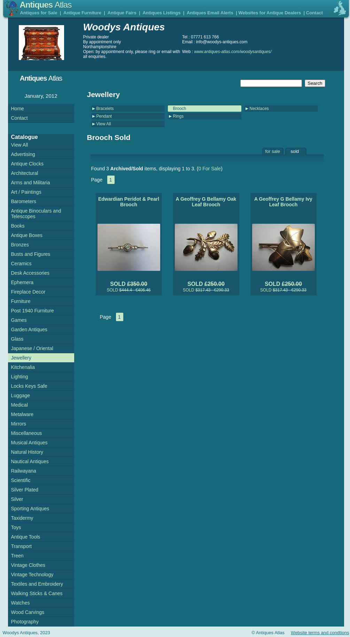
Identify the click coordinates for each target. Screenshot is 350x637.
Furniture (21, 301)
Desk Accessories (30, 273)
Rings (178, 116)
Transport (21, 546)
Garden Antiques (29, 329)
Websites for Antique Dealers (269, 12)
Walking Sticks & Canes (37, 593)
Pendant (104, 116)
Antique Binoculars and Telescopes (36, 213)
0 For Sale (210, 168)
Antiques (46, 4)
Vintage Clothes (28, 565)
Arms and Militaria (30, 182)
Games (19, 320)
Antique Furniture (82, 12)
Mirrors (18, 424)
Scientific (21, 480)
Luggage (20, 395)
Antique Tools (25, 537)
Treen (17, 555)
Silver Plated (25, 489)
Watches (20, 603)
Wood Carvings (27, 612)
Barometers (23, 201)
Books (18, 226)
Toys (16, 527)
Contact (314, 12)
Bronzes (20, 244)
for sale (272, 151)
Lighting (19, 376)
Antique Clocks (27, 163)
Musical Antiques (29, 442)
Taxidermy (22, 518)
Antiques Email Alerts (210, 12)
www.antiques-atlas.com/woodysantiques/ (232, 51)
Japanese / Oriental (32, 348)
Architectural (24, 173)
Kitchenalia (23, 367)
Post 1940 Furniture (32, 310)
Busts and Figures (30, 254)
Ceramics (21, 263)
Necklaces (259, 108)
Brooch (179, 108)
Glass (17, 339)
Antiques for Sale (38, 12)
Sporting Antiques (30, 508)
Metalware (22, 414)
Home (17, 108)
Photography (25, 621)
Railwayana (23, 471)
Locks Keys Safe (29, 386)
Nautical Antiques (30, 461)
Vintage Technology (32, 574)
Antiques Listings (161, 12)
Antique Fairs (122, 12)
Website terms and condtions (320, 632)
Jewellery (21, 358)
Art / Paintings (26, 192)
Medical (19, 405)
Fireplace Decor (28, 292)
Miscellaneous (26, 433)
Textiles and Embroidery (37, 584)
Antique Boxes (26, 235)
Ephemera (22, 282)
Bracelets (105, 108)
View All (103, 123)
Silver (17, 499)
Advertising (23, 154)
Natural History (27, 452)
